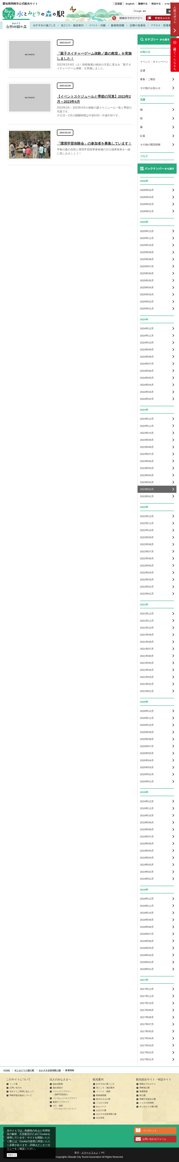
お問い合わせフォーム (154, 1139)
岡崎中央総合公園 (147, 1099)
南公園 (142, 1095)
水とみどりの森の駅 (148, 1106)
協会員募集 (58, 1084)
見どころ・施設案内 (105, 1087)
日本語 (118, 3)
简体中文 (156, 3)
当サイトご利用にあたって (22, 1091)
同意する (12, 1155)
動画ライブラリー (61, 1102)
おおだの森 (101, 1110)
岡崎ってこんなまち (174, 55)
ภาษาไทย (169, 3)
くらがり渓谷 (102, 1103)
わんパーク (101, 1106)
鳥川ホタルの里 (103, 1099)
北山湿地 (100, 1118)
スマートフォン (90, 1152)
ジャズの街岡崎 (146, 1103)
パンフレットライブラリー (65, 1098)
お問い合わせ (16, 1087)
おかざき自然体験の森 (106, 1114)
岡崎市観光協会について (21, 1095)
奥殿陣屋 (143, 1091)
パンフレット (149, 1130)
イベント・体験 (103, 1091)
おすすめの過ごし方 (105, 1084)
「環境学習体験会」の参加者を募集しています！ (94, 143)
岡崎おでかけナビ (147, 1084)
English (130, 3)
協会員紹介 (58, 1087)
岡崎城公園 (144, 1087)
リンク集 (14, 1084)
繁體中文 (143, 3)
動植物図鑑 (101, 1095)
